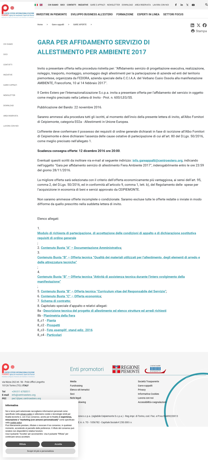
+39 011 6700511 (21, 391)
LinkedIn (182, 4)
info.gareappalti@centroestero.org (158, 160)
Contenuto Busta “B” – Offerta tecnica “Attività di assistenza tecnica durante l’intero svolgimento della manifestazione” (111, 279)
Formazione (124, 14)
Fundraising (76, 385)
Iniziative (83, 5)
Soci (62, 5)
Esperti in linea (148, 14)
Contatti (71, 5)
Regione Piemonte (128, 370)
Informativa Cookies (148, 393)
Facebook (176, 4)
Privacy (142, 389)
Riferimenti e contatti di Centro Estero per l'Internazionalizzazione (32, 370)
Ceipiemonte (18, 11)
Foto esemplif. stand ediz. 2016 (70, 330)
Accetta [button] (58, 444)
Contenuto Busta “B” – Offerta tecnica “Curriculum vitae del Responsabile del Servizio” (103, 291)
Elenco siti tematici (79, 389)
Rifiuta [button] (22, 444)
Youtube (193, 4)
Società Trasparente (148, 381)
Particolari (54, 335)
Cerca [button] (206, 5)
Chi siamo (53, 5)
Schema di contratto (55, 301)
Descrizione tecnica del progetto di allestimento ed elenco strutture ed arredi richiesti (104, 310)
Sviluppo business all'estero (92, 14)
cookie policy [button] (16, 422)
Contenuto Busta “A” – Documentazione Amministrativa (81, 248)
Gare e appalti (97, 5)
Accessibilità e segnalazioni (152, 402)
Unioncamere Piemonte (160, 370)
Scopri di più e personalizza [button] (40, 451)
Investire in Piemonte (51, 14)
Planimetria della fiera (59, 315)
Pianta (51, 320)
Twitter (188, 4)
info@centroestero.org (24, 394)
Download (127, 5)
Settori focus (173, 14)
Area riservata (143, 5)
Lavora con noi (161, 5)
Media (73, 381)
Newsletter (113, 5)
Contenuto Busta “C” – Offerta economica (71, 296)
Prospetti (53, 325)
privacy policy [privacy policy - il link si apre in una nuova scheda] (26, 414)
